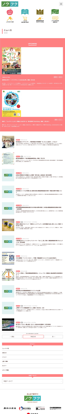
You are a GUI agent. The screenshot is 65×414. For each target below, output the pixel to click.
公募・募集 (5, 361)
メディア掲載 (5, 370)
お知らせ (4, 353)
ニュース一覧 (5, 348)
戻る (13, 337)
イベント (4, 357)
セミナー (4, 366)
